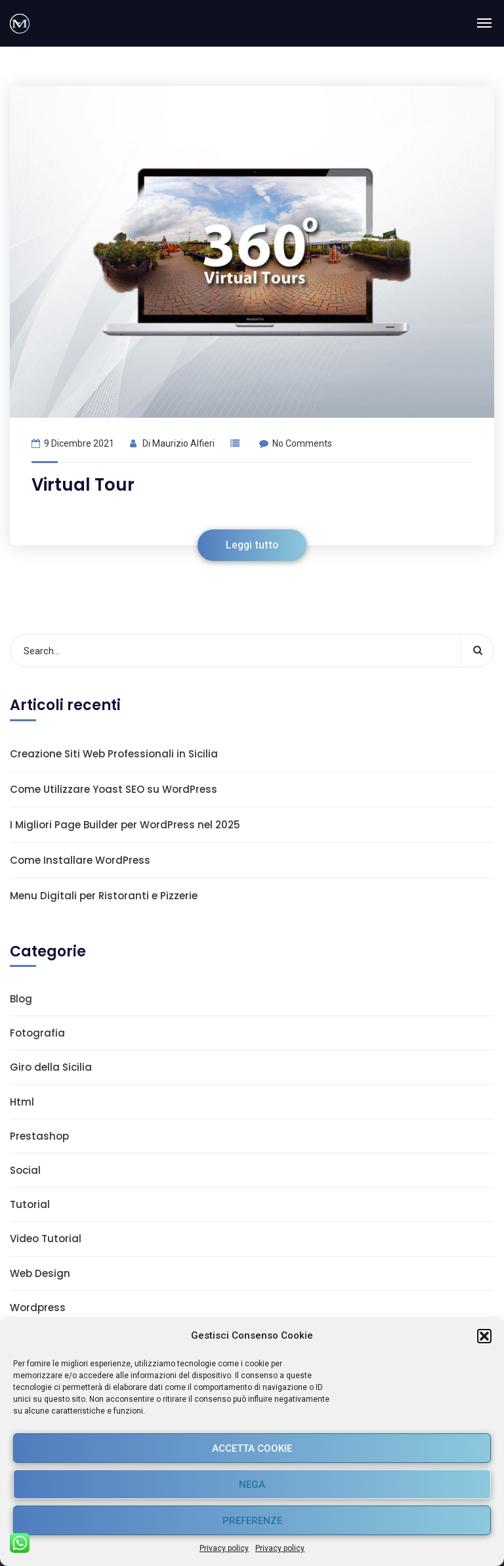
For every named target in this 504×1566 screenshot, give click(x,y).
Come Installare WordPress (80, 860)
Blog (21, 999)
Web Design (40, 1273)
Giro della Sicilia (51, 1067)
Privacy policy (224, 1548)
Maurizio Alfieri (183, 443)
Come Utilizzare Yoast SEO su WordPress (113, 789)
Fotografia (37, 1033)
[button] (484, 1336)
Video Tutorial (45, 1238)
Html (22, 1102)
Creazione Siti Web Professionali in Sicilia (114, 754)
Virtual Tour (83, 485)
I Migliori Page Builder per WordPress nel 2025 (125, 825)
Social (25, 1170)
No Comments (295, 443)
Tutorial (30, 1204)
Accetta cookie (252, 1448)
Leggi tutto (252, 545)
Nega (252, 1484)
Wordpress (38, 1307)
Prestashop (39, 1136)
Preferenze (252, 1521)
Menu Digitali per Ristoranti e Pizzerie (104, 896)
